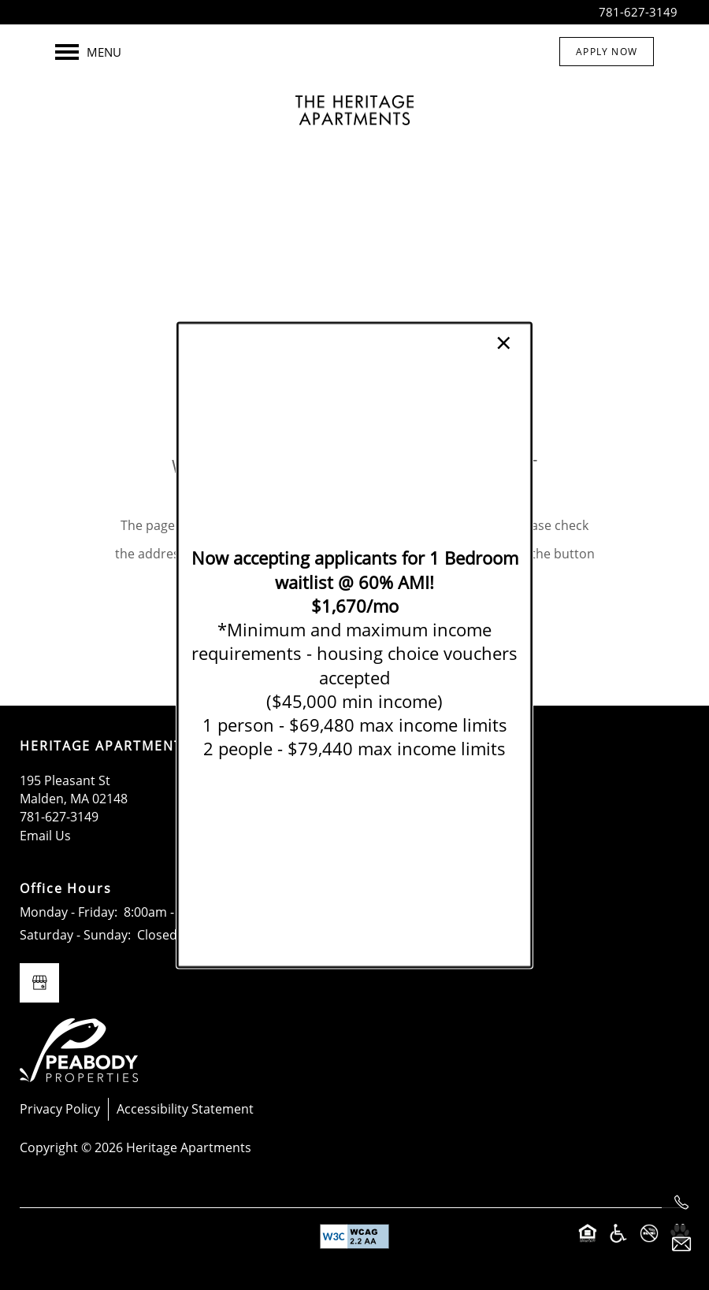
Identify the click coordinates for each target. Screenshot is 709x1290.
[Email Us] (681, 1244)
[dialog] (354, 645)
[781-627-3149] (681, 1202)
